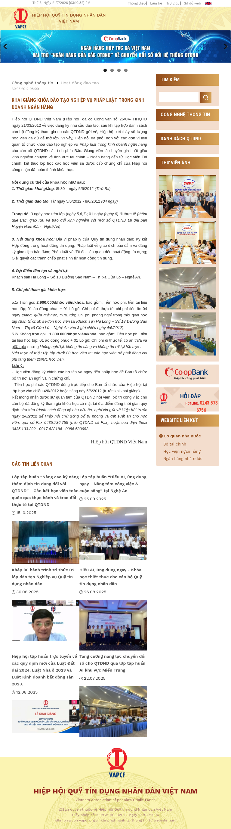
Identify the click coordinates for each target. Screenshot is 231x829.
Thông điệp (137, 3)
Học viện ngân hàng (182, 451)
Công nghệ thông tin (32, 82)
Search (205, 97)
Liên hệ (156, 3)
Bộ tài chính (174, 444)
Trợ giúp (173, 3)
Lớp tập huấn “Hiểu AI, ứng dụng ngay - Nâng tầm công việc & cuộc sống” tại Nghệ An (112, 483)
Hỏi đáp (190, 396)
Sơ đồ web (192, 3)
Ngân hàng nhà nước (182, 458)
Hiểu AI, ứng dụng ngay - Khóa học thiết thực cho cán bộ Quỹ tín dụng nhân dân (110, 576)
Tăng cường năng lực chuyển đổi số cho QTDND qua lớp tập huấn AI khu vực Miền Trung (112, 663)
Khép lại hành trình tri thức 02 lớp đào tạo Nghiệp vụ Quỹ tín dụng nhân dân (43, 576)
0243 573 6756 (201, 406)
